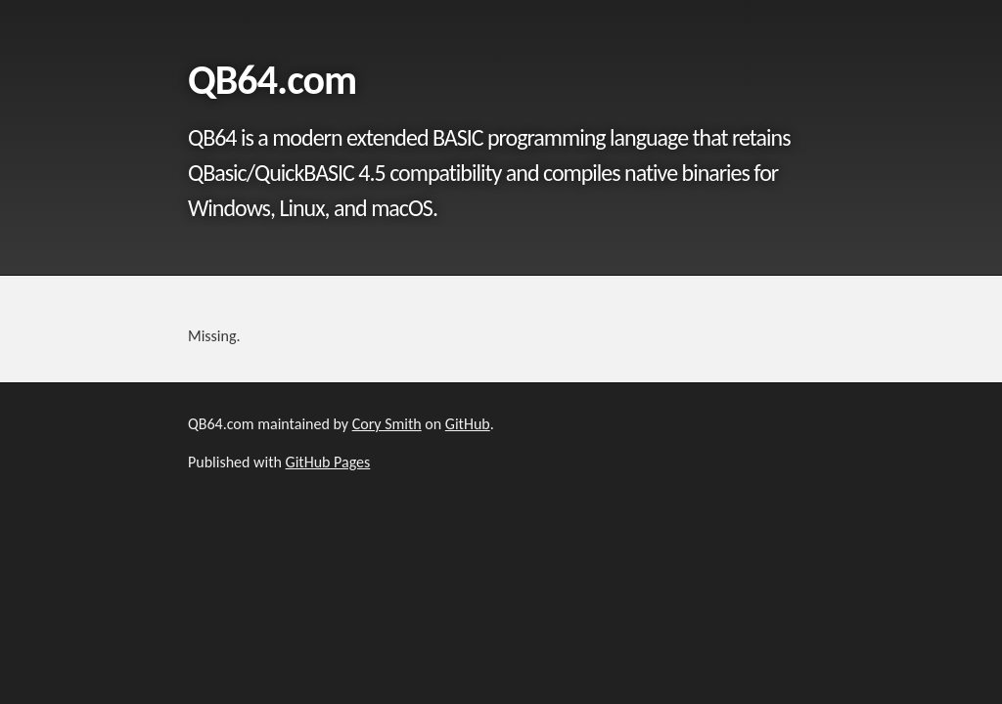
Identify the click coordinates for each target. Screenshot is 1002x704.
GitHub (467, 424)
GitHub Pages (328, 462)
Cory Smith (387, 424)
